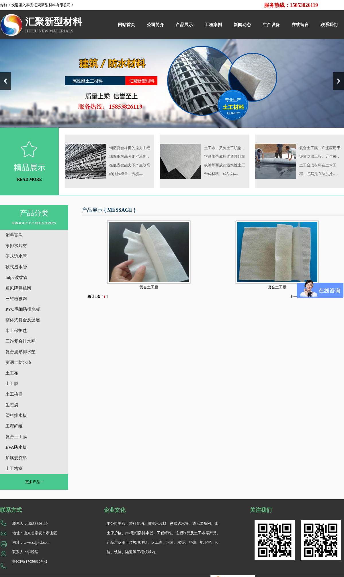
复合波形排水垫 (20, 351)
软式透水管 (16, 267)
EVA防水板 (16, 447)
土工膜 (11, 383)
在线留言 (300, 24)
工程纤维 (14, 426)
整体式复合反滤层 (22, 320)
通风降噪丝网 (18, 288)
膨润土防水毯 (18, 362)
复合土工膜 (16, 436)
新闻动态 (242, 24)
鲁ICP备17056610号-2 (29, 561)
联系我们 (329, 24)
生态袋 (11, 405)
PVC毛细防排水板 (22, 309)
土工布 (11, 373)
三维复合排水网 (20, 341)
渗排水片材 (16, 245)
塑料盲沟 (14, 235)
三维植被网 (16, 298)
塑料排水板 (16, 415)
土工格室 (14, 468)
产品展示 (184, 24)
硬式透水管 (16, 256)
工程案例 (213, 24)
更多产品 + (34, 482)
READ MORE (29, 179)
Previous (5, 81)
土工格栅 (14, 394)
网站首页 (126, 24)
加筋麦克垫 (16, 458)
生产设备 (271, 24)
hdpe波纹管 (16, 277)
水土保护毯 (16, 330)
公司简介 (155, 24)
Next (338, 81)
